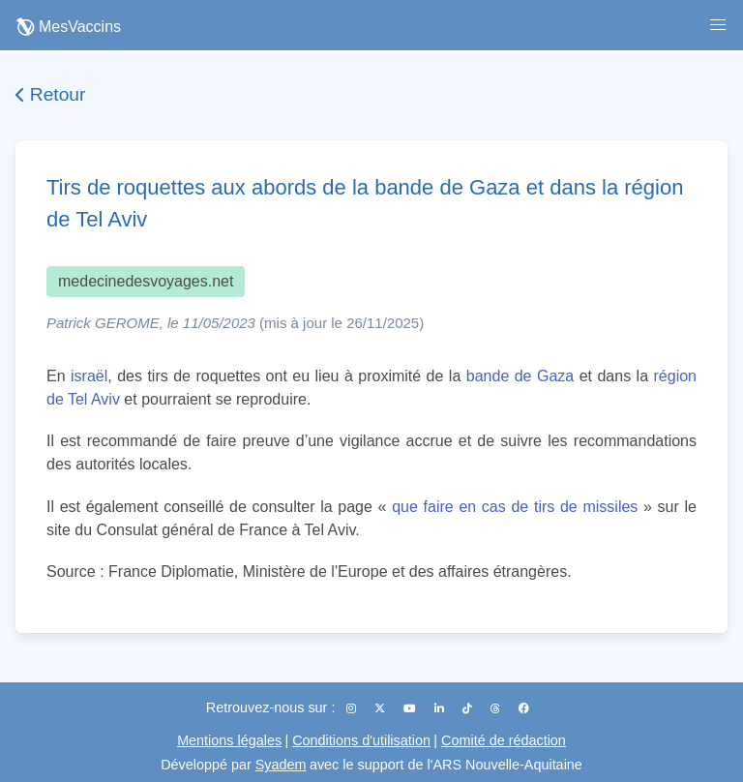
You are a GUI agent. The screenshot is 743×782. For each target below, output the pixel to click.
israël (89, 376)
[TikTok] (469, 708)
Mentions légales (229, 740)
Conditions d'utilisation (361, 740)
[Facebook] (524, 708)
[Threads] (497, 708)
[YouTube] (411, 708)
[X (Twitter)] (381, 708)
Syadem (281, 764)
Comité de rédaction (503, 740)
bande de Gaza (520, 376)
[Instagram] (353, 708)
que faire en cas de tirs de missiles (515, 506)
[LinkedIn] (441, 708)
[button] (718, 25)
